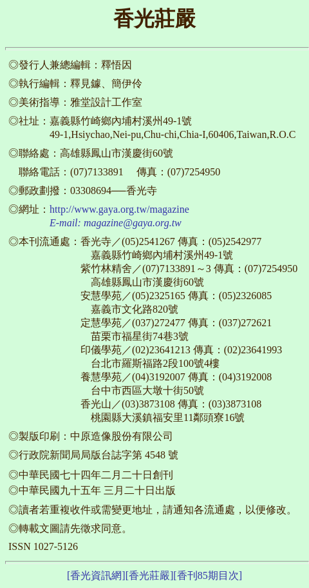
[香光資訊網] (96, 575)
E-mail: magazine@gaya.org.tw (116, 222)
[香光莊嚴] (150, 575)
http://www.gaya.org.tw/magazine (119, 209)
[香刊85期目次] (207, 575)
